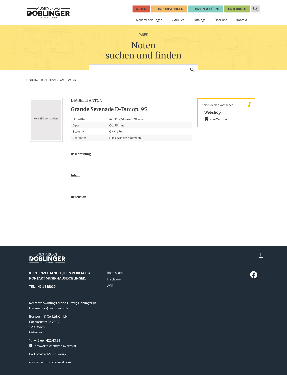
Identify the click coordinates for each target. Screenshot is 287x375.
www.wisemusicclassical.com (50, 362)
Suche (255, 8)
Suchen (192, 70)
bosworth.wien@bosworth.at (55, 346)
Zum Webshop (216, 119)
